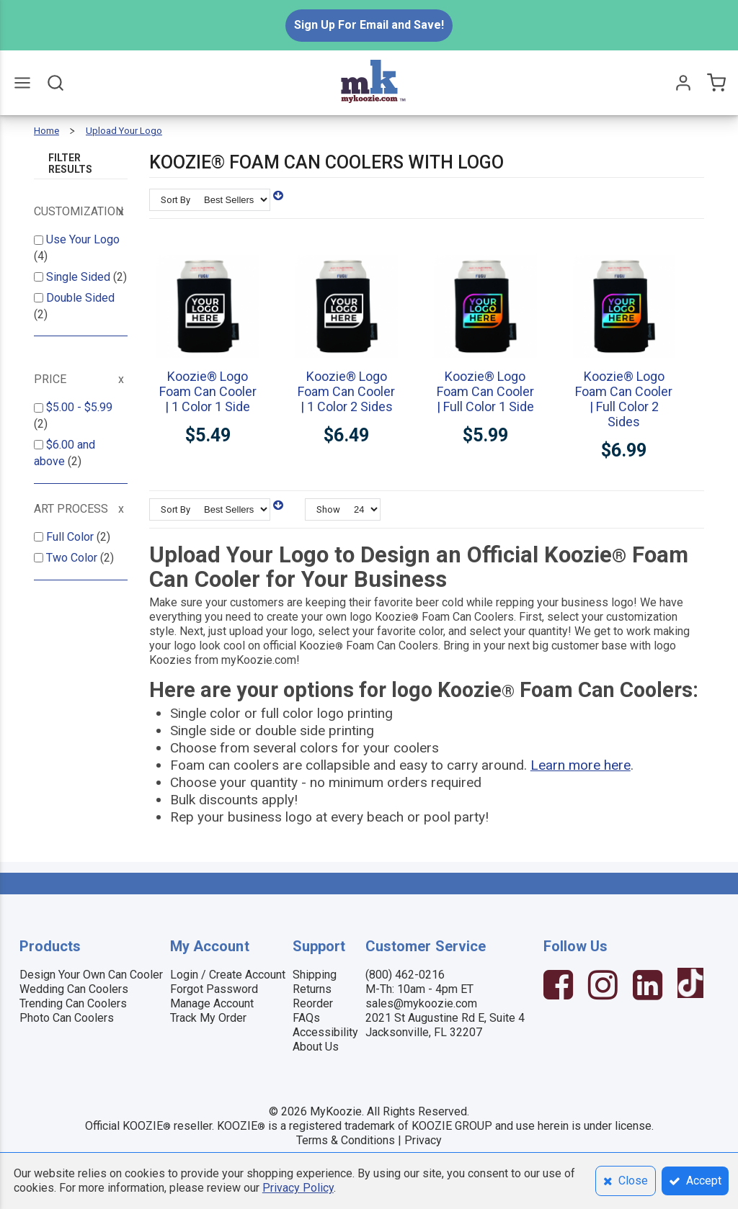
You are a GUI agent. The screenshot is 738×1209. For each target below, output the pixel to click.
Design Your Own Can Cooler (91, 974)
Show (328, 509)
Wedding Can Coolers (73, 989)
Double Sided (80, 298)
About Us (316, 1046)
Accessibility (325, 1032)
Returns (312, 989)
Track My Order (208, 1018)
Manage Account (212, 1003)
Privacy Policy (298, 1188)
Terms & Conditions (345, 1140)
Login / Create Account (227, 974)
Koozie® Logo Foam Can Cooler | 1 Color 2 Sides (346, 391)
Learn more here (580, 765)
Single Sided (79, 277)
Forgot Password (214, 989)
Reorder (313, 1003)
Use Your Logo (83, 239)
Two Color (73, 558)
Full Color (71, 537)
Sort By (175, 199)
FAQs (306, 1018)
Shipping (315, 974)
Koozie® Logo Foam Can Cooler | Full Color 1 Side (485, 391)
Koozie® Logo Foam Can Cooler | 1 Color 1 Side (208, 391)
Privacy (423, 1140)
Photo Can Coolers (66, 1018)
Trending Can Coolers (73, 1003)
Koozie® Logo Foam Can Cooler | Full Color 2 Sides (623, 399)
